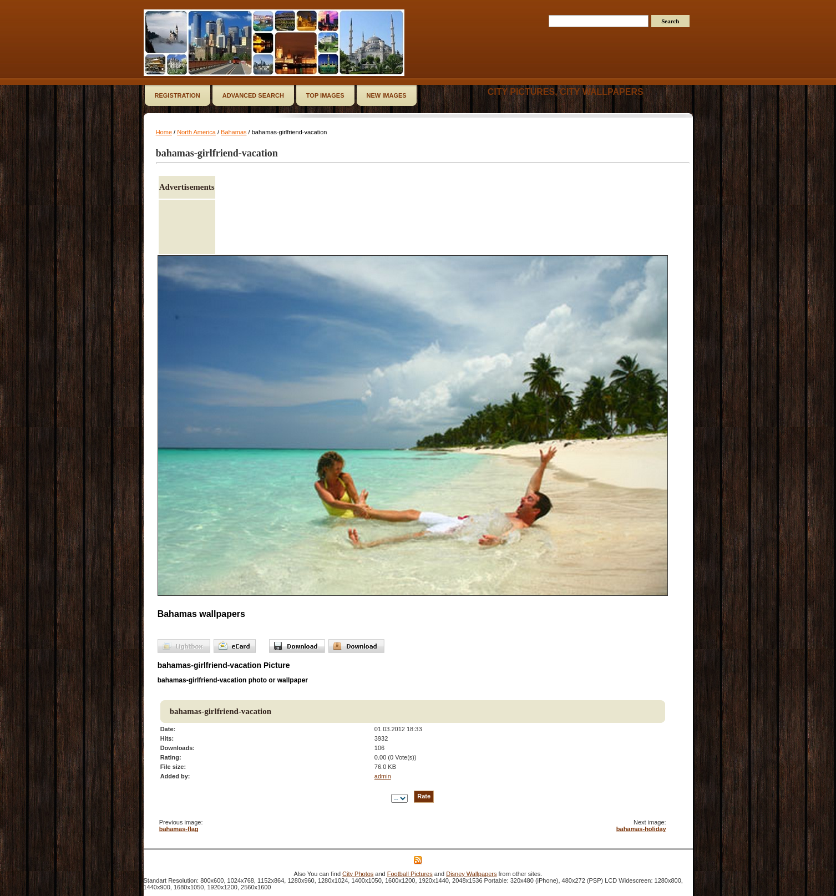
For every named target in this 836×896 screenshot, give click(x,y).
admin (382, 776)
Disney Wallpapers (471, 873)
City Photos (357, 873)
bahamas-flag (179, 829)
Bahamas (233, 132)
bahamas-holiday (641, 829)
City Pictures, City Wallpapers (566, 92)
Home (164, 132)
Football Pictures (410, 873)
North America (196, 132)
